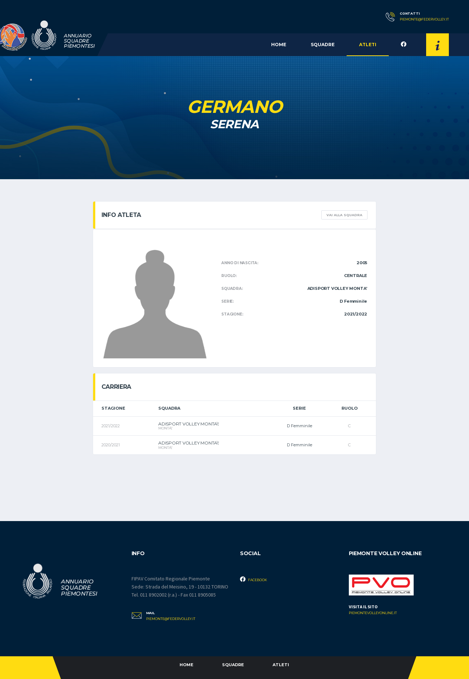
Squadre (323, 44)
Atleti (367, 44)
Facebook (253, 579)
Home (278, 44)
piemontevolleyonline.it (373, 613)
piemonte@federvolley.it (424, 19)
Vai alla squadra (344, 215)
